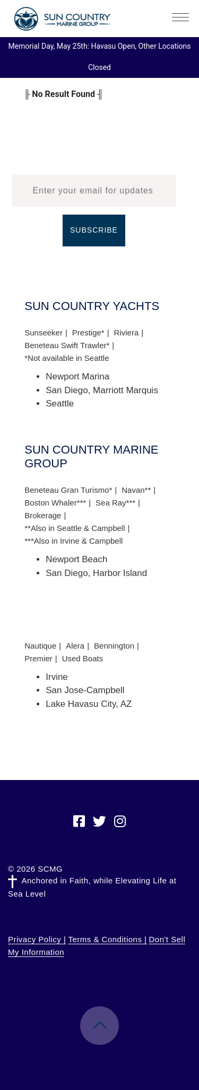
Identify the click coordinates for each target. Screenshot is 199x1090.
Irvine (57, 677)
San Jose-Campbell (85, 690)
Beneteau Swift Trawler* (66, 345)
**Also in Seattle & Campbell (74, 528)
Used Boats (82, 658)
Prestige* (88, 332)
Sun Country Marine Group (62, 18)
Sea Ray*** (115, 502)
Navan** (136, 489)
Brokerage (42, 515)
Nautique (40, 645)
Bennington (114, 645)
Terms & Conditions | (107, 939)
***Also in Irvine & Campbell (73, 540)
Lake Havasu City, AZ (89, 704)
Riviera (126, 332)
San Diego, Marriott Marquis (102, 390)
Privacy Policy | (37, 939)
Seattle (60, 403)
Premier (38, 658)
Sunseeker (43, 332)
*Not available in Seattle (66, 357)
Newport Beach (76, 559)
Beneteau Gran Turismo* (68, 489)
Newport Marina (77, 376)
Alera (75, 645)
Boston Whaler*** (55, 502)
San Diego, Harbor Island (96, 573)
